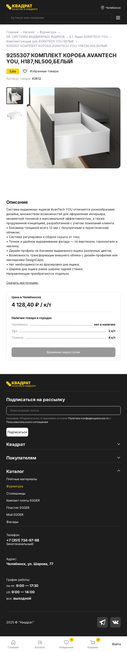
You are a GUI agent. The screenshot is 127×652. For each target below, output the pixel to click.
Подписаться (17, 432)
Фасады (12, 522)
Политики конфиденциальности (88, 418)
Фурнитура (14, 486)
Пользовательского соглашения (27, 422)
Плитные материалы (21, 479)
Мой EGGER (14, 514)
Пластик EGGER (17, 507)
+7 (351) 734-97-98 (22, 540)
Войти (116, 644)
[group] (74, 142)
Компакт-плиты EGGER (23, 500)
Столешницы (15, 493)
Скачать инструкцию (22, 283)
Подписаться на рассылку (35, 399)
